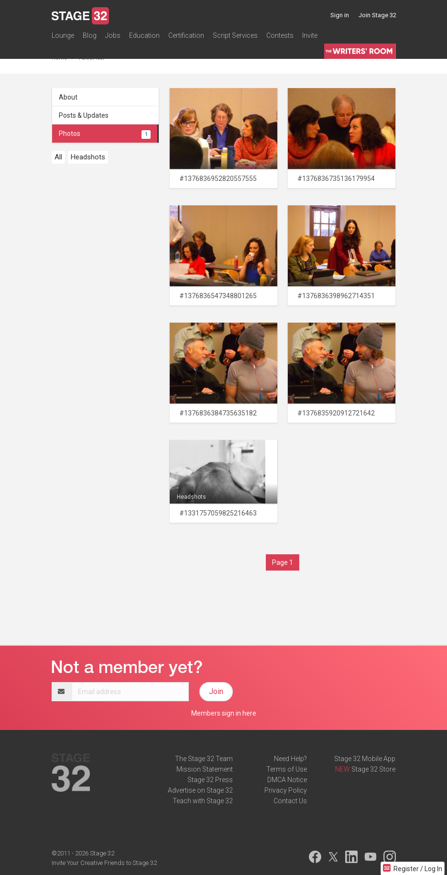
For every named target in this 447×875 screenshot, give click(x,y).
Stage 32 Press (210, 780)
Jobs (112, 35)
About (68, 97)
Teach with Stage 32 (203, 801)
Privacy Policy (285, 790)
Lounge (63, 35)
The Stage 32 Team (204, 759)
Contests (280, 35)
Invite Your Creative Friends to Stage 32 (104, 862)
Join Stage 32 (377, 15)
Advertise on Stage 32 (200, 790)
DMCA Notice (287, 780)
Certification (186, 35)
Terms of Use (286, 769)
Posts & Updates (84, 115)
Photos (105, 133)
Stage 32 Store (373, 769)
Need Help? (290, 759)
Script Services (235, 35)
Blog (90, 35)
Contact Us (290, 801)
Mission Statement (204, 769)
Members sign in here (223, 713)
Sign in (339, 15)
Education (144, 35)
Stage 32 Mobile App (364, 759)
